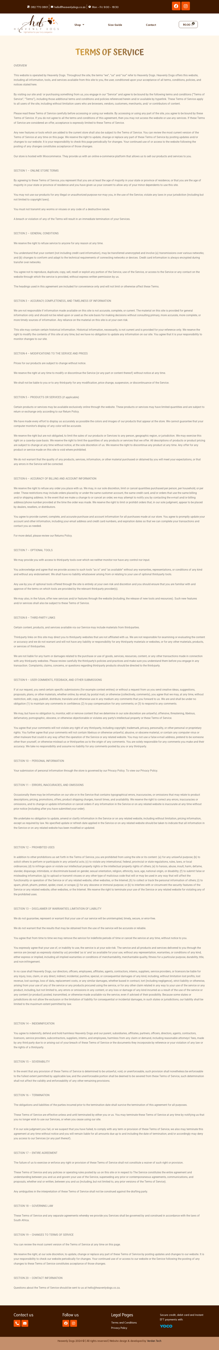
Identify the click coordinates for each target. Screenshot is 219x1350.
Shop (79, 24)
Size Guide (115, 24)
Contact (151, 24)
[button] (79, 25)
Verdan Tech (154, 1340)
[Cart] (188, 24)
